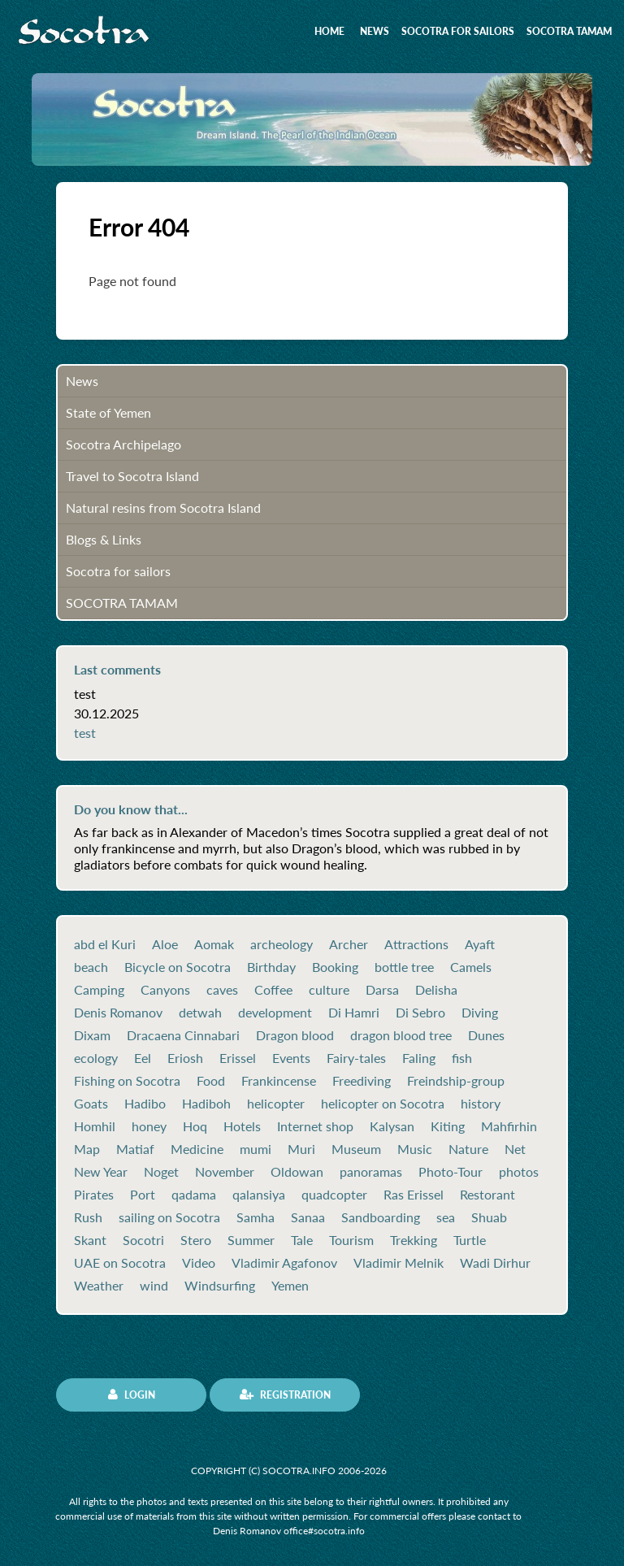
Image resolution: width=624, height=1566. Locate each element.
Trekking (413, 1240)
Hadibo (145, 1103)
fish (462, 1058)
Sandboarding (380, 1217)
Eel (142, 1058)
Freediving (361, 1081)
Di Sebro (420, 1012)
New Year (101, 1172)
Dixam (92, 1035)
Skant (90, 1240)
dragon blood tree (401, 1035)
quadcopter (334, 1194)
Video (198, 1263)
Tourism (351, 1240)
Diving (480, 1012)
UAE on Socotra (120, 1263)
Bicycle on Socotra (177, 967)
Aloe (165, 944)
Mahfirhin (509, 1126)
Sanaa (308, 1217)
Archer (348, 944)
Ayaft (480, 944)
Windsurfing (219, 1285)
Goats (91, 1103)
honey (149, 1126)
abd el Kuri (105, 944)
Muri (301, 1149)
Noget (161, 1172)
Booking (335, 967)
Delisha (436, 990)
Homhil (94, 1126)
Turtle (469, 1240)
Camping (99, 990)
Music (414, 1149)
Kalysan (392, 1126)
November (224, 1172)
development (275, 1012)
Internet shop (315, 1126)
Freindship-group (456, 1081)
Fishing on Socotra (127, 1081)
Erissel (237, 1058)
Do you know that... (131, 809)
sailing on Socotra (169, 1217)
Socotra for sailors (457, 31)
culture (329, 990)
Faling (419, 1058)
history (480, 1103)
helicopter (276, 1103)
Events (291, 1058)
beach (91, 967)
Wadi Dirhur (495, 1263)
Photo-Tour (450, 1172)
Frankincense (278, 1081)
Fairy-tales (356, 1058)
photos (519, 1172)
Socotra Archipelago (123, 444)
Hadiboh (206, 1103)
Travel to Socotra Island (132, 476)
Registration (285, 1394)
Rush (88, 1217)
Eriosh (185, 1058)
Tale (302, 1240)
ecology (96, 1058)
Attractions (416, 944)
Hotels (242, 1126)
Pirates (94, 1194)
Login (131, 1394)
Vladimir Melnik (398, 1263)
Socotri (143, 1240)
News (374, 31)
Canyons (165, 990)
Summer (251, 1240)
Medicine (197, 1149)
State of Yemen (108, 412)
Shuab (489, 1217)
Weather (99, 1285)
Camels (471, 967)
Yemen (290, 1285)
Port (142, 1194)
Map (87, 1149)
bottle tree (404, 967)
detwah (200, 1012)
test (85, 732)
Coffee (273, 990)
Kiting (448, 1126)
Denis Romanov (118, 1012)
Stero (195, 1240)
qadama (193, 1194)
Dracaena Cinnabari (183, 1035)
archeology (281, 944)
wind (154, 1285)
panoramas (371, 1172)
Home (329, 31)
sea (445, 1217)
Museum (356, 1149)
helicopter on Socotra (382, 1103)
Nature (468, 1149)
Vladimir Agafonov (284, 1263)
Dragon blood (295, 1035)
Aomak (214, 944)
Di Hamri (353, 1012)
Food (211, 1081)
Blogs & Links (103, 539)
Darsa (382, 990)
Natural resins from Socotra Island (163, 507)
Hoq (195, 1126)
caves (222, 990)
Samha (255, 1217)
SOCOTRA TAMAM (569, 31)
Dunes (486, 1035)
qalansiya (258, 1194)
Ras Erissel (414, 1194)
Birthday (271, 967)
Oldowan (297, 1172)
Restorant (487, 1194)
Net (515, 1149)
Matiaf (135, 1149)
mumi (255, 1149)
